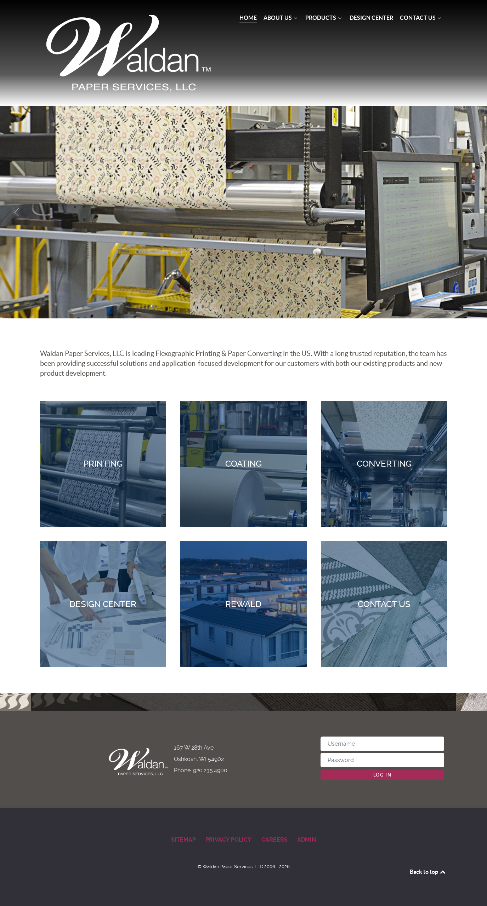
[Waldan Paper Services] (129, 53)
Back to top (428, 872)
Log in (382, 775)
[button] (17, 212)
